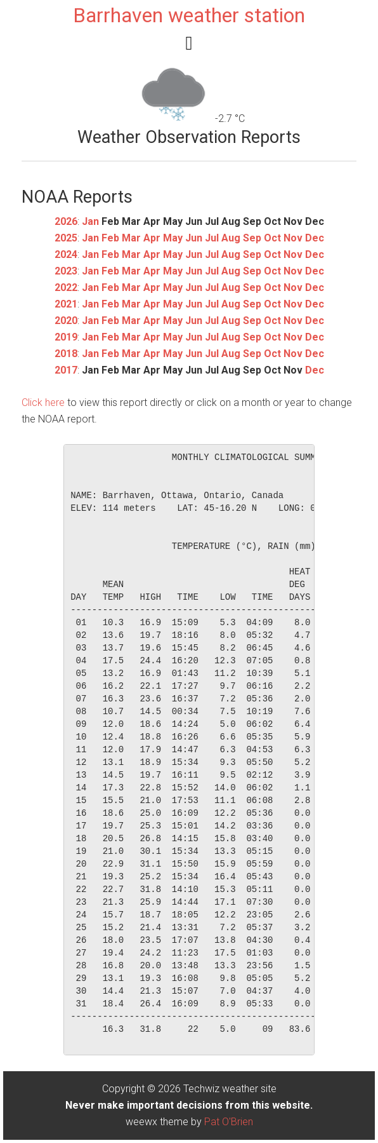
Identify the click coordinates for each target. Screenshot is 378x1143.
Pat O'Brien (228, 1122)
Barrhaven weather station (189, 15)
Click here (43, 402)
